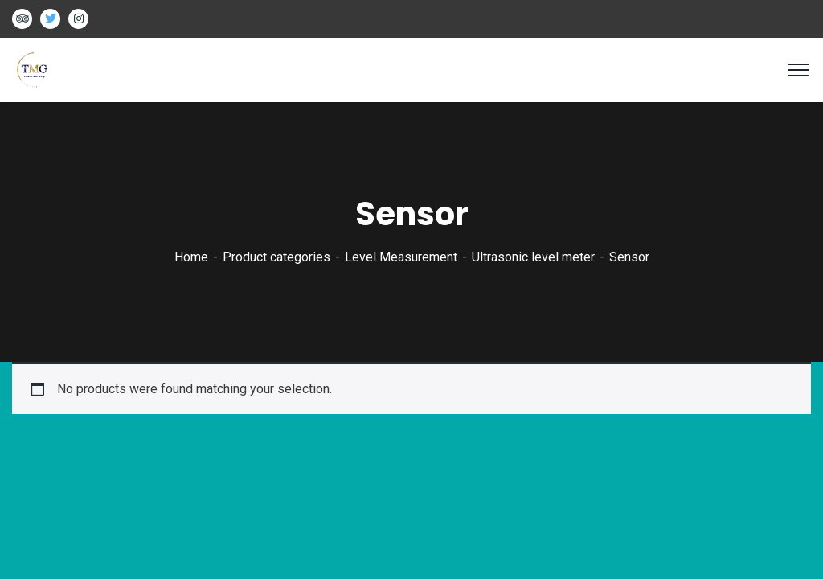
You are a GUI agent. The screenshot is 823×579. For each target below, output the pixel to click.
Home (191, 257)
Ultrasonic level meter (533, 257)
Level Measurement (401, 257)
